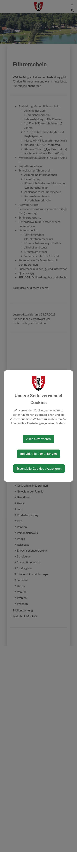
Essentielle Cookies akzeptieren (39, 468)
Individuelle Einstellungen (38, 453)
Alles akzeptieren (38, 439)
